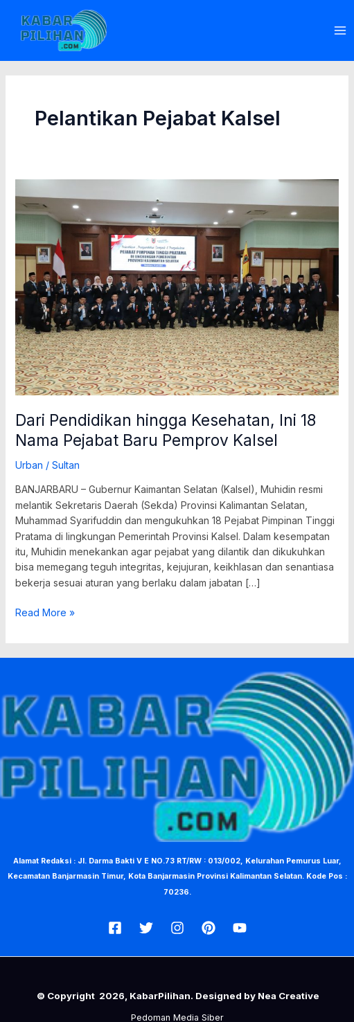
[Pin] (208, 928)
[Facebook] (115, 928)
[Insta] (177, 928)
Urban (29, 465)
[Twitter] (146, 928)
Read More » (45, 611)
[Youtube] (240, 928)
